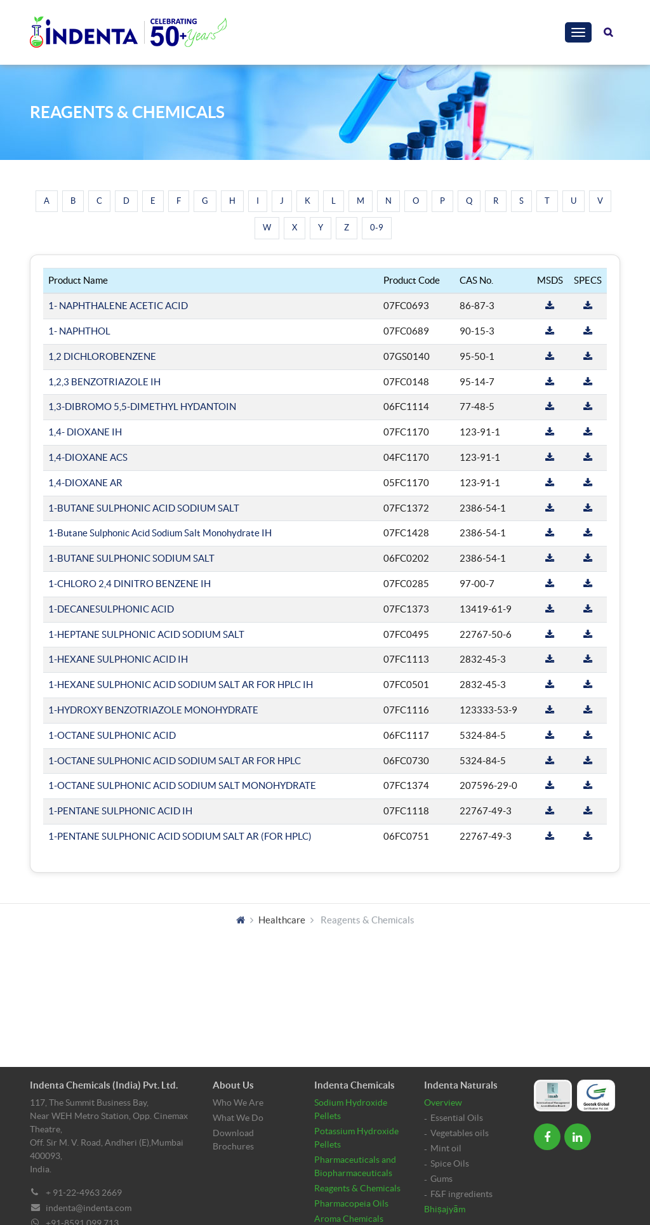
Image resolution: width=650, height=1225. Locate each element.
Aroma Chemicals (348, 1219)
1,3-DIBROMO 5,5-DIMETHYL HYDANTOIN (142, 406)
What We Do (238, 1118)
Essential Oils (456, 1118)
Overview (443, 1102)
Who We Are (238, 1102)
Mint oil (445, 1148)
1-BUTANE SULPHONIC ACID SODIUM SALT (143, 508)
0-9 (376, 227)
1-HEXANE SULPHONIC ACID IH (118, 659)
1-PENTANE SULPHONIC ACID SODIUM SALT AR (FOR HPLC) (180, 836)
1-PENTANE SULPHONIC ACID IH (120, 810)
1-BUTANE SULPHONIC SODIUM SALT (131, 558)
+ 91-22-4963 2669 (84, 1193)
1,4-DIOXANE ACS (88, 457)
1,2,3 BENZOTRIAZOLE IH (104, 381)
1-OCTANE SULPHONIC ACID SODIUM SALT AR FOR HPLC (174, 760)
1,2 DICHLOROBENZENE (102, 356)
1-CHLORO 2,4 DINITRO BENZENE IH (129, 583)
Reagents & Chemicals (357, 1188)
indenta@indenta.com (88, 1208)
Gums (441, 1179)
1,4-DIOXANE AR (85, 482)
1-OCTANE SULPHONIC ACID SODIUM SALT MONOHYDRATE (182, 785)
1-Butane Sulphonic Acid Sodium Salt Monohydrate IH (160, 532)
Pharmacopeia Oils (351, 1203)
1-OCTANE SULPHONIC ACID (112, 735)
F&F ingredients (461, 1194)
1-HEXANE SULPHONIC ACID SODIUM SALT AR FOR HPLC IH (180, 684)
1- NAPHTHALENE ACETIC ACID (118, 305)
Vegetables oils (459, 1133)
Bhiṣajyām (444, 1209)
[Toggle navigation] (578, 32)
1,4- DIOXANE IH (85, 432)
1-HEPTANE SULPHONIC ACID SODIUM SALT (146, 634)
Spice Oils (449, 1163)
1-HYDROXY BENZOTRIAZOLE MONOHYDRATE (153, 710)
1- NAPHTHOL (79, 331)
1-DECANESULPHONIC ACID (111, 609)
